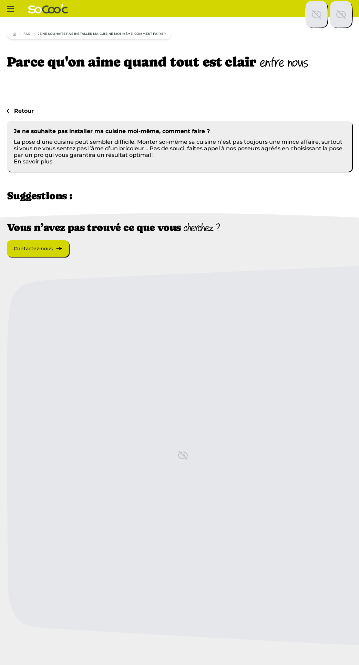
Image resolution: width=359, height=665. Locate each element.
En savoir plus (33, 161)
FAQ (27, 34)
